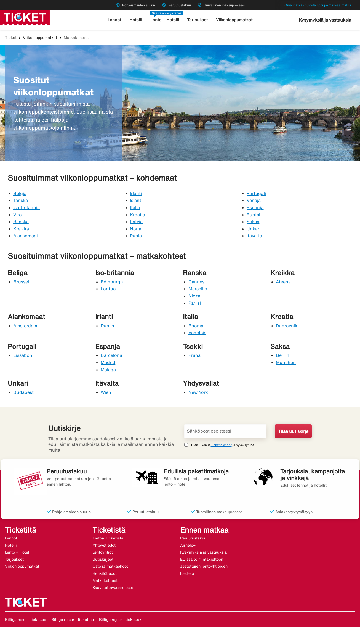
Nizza (194, 296)
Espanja (255, 207)
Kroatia (137, 214)
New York (198, 392)
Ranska (21, 221)
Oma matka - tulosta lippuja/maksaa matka (317, 5)
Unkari (253, 228)
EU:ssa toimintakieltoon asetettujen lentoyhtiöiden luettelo (204, 566)
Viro (17, 214)
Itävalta (254, 235)
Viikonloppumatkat (234, 20)
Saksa (253, 221)
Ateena (283, 282)
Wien (106, 392)
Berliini (283, 355)
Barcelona (111, 355)
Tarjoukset (197, 20)
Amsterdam (25, 325)
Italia (135, 207)
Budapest (23, 392)
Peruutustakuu (193, 538)
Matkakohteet (105, 581)
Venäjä (254, 200)
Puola (136, 235)
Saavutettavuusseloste (112, 587)
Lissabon (22, 355)
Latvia (136, 221)
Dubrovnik (286, 325)
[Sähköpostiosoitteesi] (225, 431)
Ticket (11, 37)
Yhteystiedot (104, 545)
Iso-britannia (26, 207)
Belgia (19, 193)
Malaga (108, 369)
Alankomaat (25, 235)
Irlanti (136, 193)
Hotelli (135, 20)
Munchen (286, 362)
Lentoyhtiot (102, 552)
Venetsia (197, 332)
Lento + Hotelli (164, 20)
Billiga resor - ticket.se (25, 619)
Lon (105, 288)
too (112, 288)
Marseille (197, 288)
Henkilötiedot (104, 573)
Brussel (21, 282)
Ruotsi (253, 214)
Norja (135, 228)
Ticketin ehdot (221, 444)
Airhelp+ (188, 545)
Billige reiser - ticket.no (72, 619)
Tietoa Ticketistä (107, 538)
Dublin (107, 325)
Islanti (136, 200)
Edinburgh (112, 282)
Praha (194, 355)
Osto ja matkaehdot (110, 566)
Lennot (114, 20)
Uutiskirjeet (102, 559)
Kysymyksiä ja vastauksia (325, 20)
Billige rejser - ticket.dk (120, 619)
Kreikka (21, 228)
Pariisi (194, 303)
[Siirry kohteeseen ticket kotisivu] (25, 17)
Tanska (20, 200)
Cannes (196, 282)
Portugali (256, 193)
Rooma (195, 325)
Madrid (108, 362)
